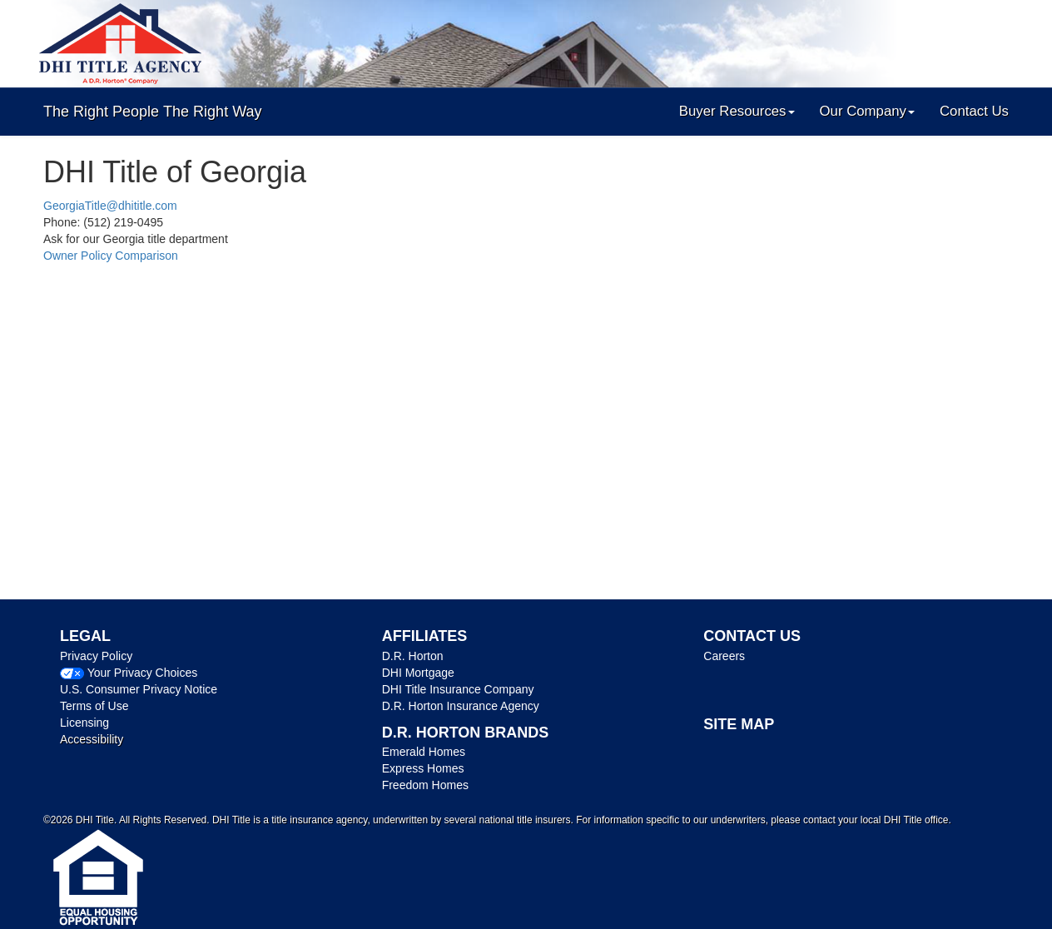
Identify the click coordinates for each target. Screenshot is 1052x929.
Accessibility (91, 739)
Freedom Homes (425, 785)
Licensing (84, 722)
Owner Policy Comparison (110, 255)
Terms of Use (94, 706)
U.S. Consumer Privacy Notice (138, 689)
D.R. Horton (413, 656)
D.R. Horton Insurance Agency (460, 706)
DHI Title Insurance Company (458, 689)
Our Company (867, 111)
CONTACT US (752, 636)
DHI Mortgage (418, 672)
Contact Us (974, 111)
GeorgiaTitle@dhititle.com (110, 205)
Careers (724, 656)
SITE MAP (738, 724)
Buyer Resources (737, 111)
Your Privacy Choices (142, 672)
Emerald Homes (423, 751)
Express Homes (423, 768)
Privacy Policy (96, 656)
